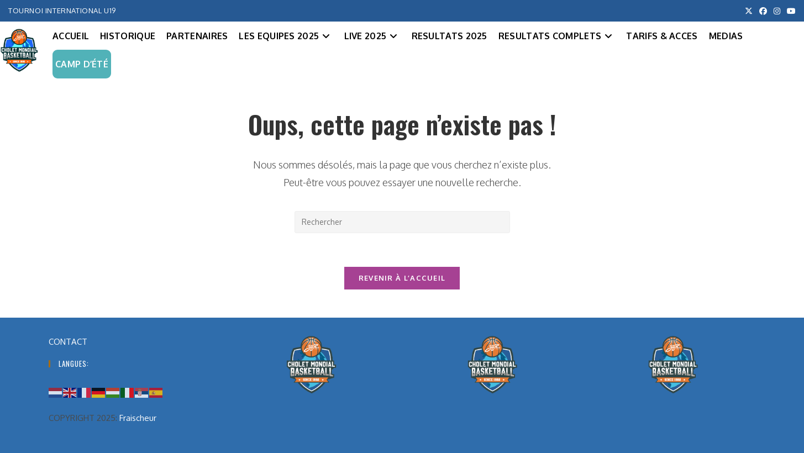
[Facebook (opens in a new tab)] (763, 11)
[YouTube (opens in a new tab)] (790, 11)
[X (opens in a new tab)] (749, 11)
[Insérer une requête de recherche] (402, 222)
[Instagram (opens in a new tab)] (777, 11)
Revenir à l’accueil (402, 277)
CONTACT (68, 341)
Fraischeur (137, 418)
